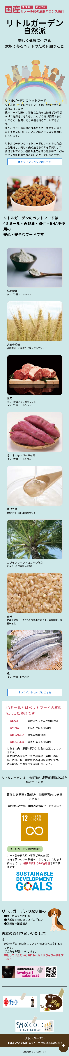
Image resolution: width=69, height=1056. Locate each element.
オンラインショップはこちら (34, 162)
